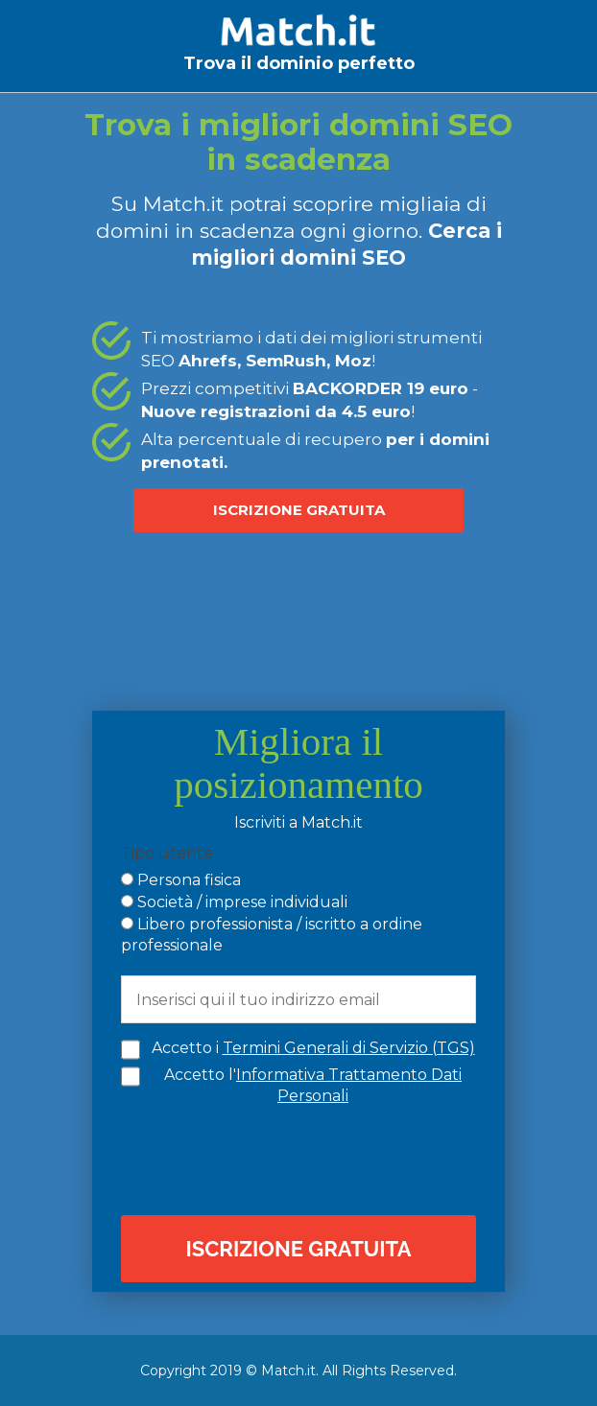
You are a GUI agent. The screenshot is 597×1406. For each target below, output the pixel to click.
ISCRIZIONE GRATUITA (299, 510)
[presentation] (303, 1158)
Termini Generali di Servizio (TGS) (349, 1048)
